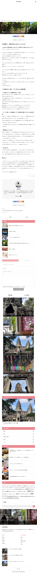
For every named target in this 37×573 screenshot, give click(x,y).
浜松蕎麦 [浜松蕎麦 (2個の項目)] (21, 496)
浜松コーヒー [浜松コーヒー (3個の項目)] (6, 493)
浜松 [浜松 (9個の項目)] (7, 491)
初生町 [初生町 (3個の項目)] (18, 489)
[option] (9, 517)
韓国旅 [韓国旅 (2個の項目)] (14, 498)
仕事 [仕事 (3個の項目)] (16, 489)
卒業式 (6, 210)
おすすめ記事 (26, 295)
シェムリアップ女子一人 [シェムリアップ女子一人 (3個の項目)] (9, 487)
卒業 (3, 210)
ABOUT (3, 538)
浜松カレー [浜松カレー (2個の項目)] (25, 491)
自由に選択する (20, 210)
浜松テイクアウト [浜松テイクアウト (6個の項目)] (21, 493)
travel (18, 439)
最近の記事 (10, 295)
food (18, 434)
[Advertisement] (18, 11)
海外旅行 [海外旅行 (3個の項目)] (30, 496)
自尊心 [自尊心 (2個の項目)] (6, 498)
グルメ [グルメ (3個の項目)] (27, 485)
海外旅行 (8, 210)
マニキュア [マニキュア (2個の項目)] (8, 489)
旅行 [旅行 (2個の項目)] (5, 491)
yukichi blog (18, 1)
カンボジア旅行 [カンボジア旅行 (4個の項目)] (23, 485)
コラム (4, 208)
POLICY (3, 541)
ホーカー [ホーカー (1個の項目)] (5, 489)
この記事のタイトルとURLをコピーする (18, 205)
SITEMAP (3, 543)
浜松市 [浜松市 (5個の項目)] (13, 496)
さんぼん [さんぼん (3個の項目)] (3, 485)
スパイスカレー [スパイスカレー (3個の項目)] (28, 487)
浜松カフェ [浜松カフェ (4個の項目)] (20, 491)
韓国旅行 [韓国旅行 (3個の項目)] (17, 498)
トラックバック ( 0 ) (26, 260)
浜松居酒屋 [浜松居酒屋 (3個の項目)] (9, 496)
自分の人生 (16, 210)
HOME (3, 537)
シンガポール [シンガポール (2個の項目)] (16, 487)
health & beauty (18, 436)
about (18, 431)
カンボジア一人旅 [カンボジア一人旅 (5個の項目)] (15, 485)
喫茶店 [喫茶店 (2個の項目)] (21, 489)
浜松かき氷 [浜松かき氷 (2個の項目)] (11, 491)
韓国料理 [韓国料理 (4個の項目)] (11, 498)
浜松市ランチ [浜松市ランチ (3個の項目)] (17, 496)
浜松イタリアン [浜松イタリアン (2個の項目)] (15, 491)
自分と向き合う (12, 210)
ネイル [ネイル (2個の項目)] (32, 487)
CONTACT (3, 540)
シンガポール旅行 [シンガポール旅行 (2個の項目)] (22, 487)
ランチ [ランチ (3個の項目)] (11, 489)
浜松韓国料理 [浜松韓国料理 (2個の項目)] (25, 496)
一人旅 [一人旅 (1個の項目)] (14, 489)
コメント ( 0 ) (10, 260)
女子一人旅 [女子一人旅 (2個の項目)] (24, 489)
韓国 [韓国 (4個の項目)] (8, 498)
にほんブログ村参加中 (32, 176)
